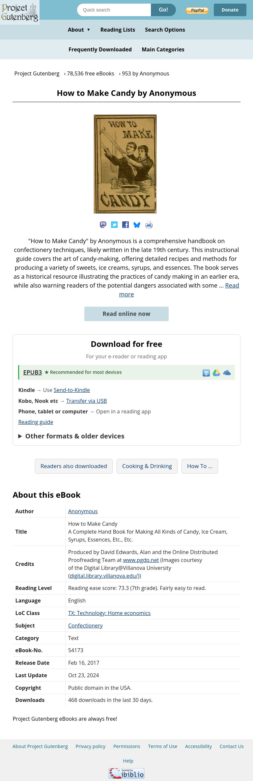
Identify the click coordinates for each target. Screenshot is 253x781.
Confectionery (85, 625)
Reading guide (35, 422)
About (79, 30)
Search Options (165, 29)
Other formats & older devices (75, 436)
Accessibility (198, 746)
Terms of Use (162, 746)
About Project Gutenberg (40, 746)
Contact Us (232, 746)
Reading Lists (117, 29)
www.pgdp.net (141, 560)
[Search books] (114, 10)
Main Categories (163, 49)
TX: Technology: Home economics (109, 613)
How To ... (199, 466)
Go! (163, 10)
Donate (230, 10)
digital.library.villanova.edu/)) (105, 575)
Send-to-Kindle (72, 390)
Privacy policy (91, 746)
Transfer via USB (86, 400)
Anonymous (83, 511)
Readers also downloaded (74, 466)
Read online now (126, 314)
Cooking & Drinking (147, 466)
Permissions (126, 746)
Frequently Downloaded (100, 49)
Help (128, 761)
